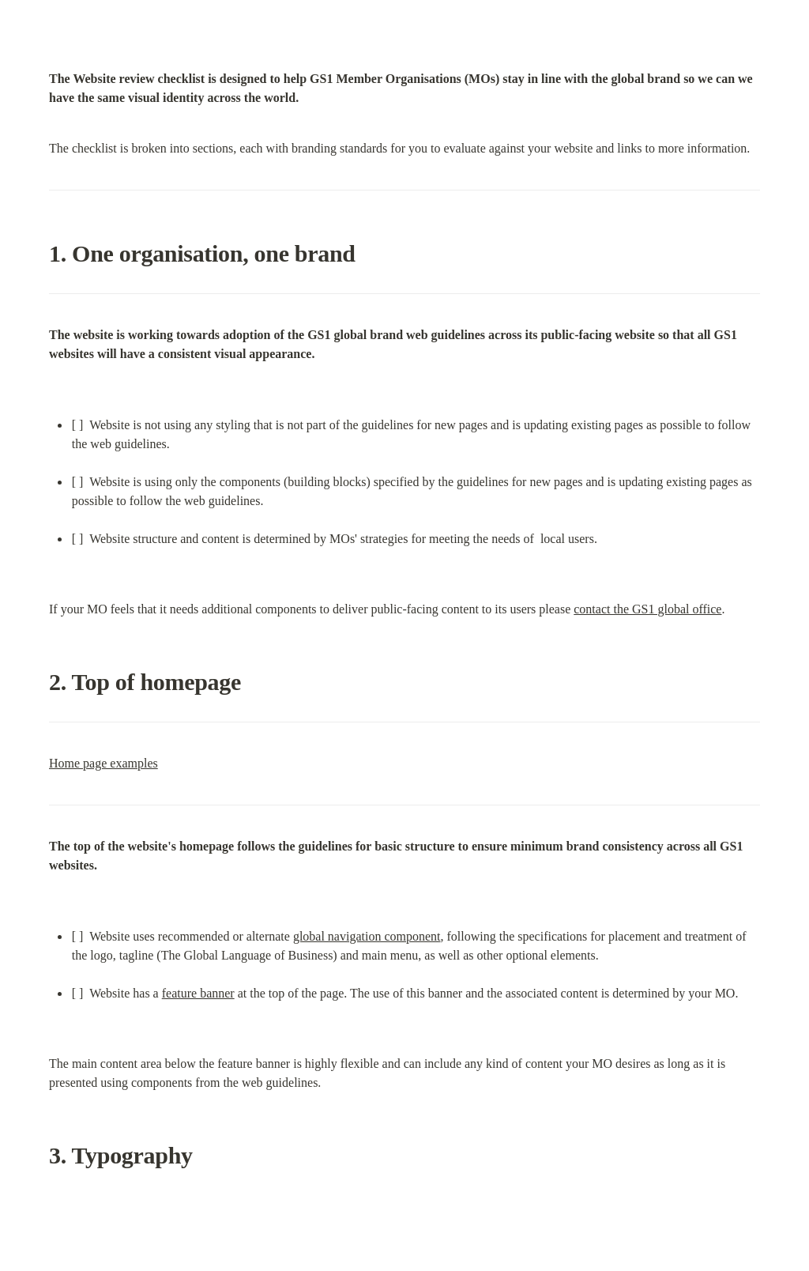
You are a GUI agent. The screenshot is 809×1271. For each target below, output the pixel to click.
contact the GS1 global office (647, 609)
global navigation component (367, 936)
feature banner (198, 993)
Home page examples (103, 763)
